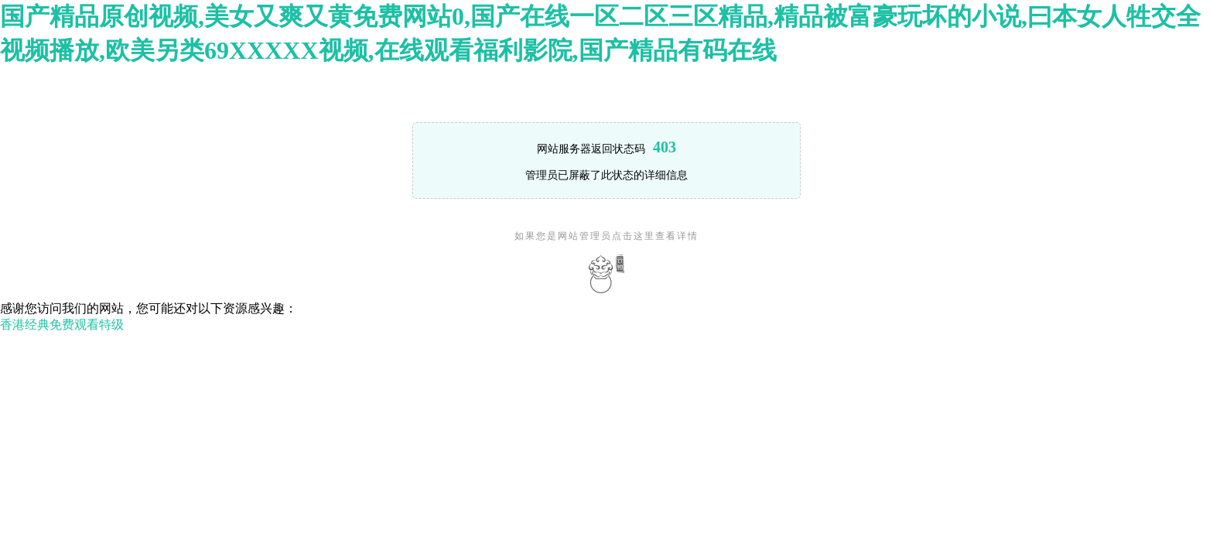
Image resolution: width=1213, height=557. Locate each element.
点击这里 (633, 236)
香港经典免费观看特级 (62, 324)
